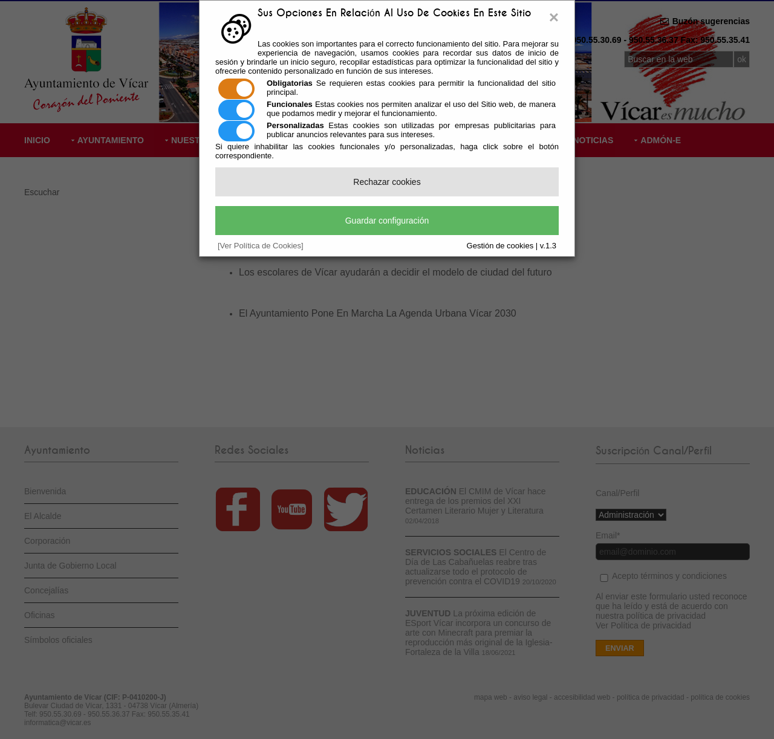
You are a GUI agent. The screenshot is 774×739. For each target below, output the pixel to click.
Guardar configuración (387, 220)
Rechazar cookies (386, 182)
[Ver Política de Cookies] (261, 245)
